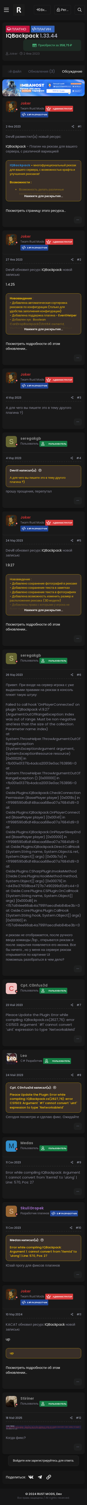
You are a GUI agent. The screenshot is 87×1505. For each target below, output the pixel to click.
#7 (79, 1005)
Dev (59, 1494)
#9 (79, 1162)
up (8, 1339)
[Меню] (6, 10)
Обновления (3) (41, 71)
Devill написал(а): (23, 470)
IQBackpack (16, 146)
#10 (78, 1228)
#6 (79, 675)
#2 (79, 260)
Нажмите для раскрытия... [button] (43, 196)
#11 (79, 1314)
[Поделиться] (73, 126)
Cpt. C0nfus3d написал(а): (31, 1087)
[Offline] (16, 109)
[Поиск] (80, 10)
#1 (79, 126)
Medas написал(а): (24, 1240)
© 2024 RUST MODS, (40, 1494)
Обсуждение (72, 71)
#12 (78, 1418)
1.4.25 (10, 284)
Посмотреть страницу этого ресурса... (36, 210)
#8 (79, 1075)
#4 (78, 458)
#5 (79, 540)
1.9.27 (10, 565)
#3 (79, 398)
